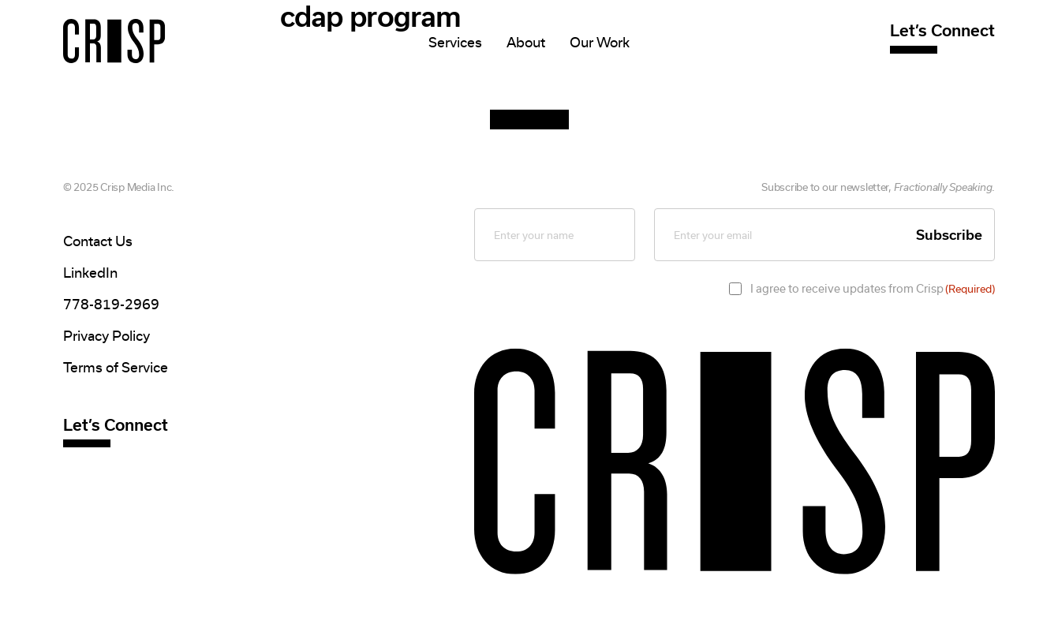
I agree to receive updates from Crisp (872, 288)
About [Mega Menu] (526, 42)
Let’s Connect (942, 30)
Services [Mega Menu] (455, 42)
